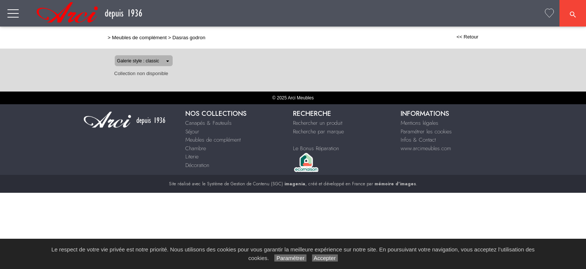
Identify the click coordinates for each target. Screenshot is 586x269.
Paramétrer (290, 258)
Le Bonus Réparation (316, 148)
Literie (467, 13)
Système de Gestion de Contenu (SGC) (256, 183)
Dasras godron (164, 37)
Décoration (512, 13)
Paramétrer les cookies (426, 131)
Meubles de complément (351, 13)
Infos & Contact (418, 140)
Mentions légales (419, 123)
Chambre (426, 13)
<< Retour (491, 37)
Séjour (280, 13)
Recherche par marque (318, 131)
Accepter (324, 258)
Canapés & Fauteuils (217, 13)
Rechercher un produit (317, 123)
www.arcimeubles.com (426, 148)
